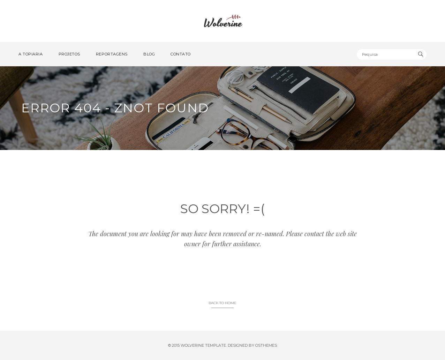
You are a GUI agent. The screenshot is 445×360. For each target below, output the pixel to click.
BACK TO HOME (222, 303)
